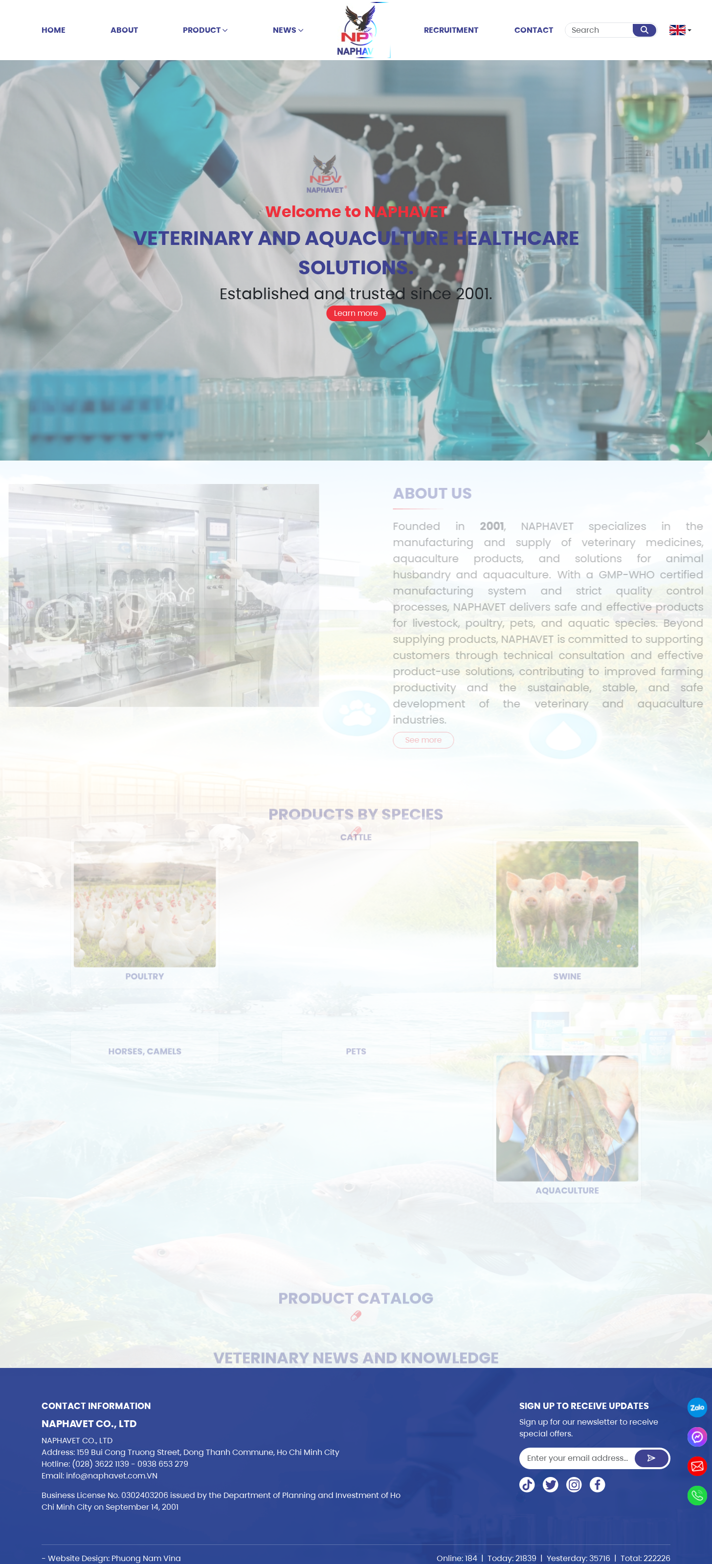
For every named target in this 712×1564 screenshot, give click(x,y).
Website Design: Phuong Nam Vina (114, 1558)
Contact (533, 30)
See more (438, 740)
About (124, 30)
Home (54, 30)
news (288, 30)
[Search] (599, 30)
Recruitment (451, 30)
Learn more (356, 313)
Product (205, 30)
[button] (677, 30)
